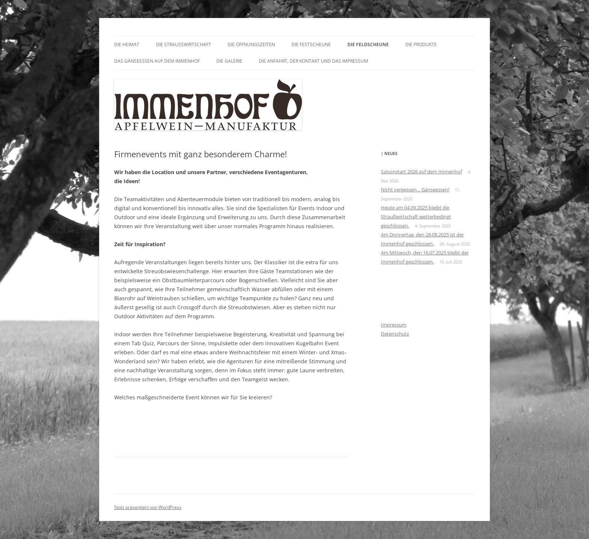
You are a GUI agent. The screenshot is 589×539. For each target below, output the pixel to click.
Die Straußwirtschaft (183, 44)
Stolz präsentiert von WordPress (147, 507)
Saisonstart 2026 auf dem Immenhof (421, 171)
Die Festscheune (311, 44)
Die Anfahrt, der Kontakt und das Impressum (313, 61)
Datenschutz (395, 333)
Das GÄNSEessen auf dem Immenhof (157, 61)
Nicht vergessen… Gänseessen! (415, 189)
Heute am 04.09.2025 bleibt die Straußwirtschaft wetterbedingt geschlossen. (416, 216)
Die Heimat (126, 44)
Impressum (393, 324)
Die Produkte (421, 44)
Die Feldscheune (368, 44)
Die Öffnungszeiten (251, 44)
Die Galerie (229, 61)
